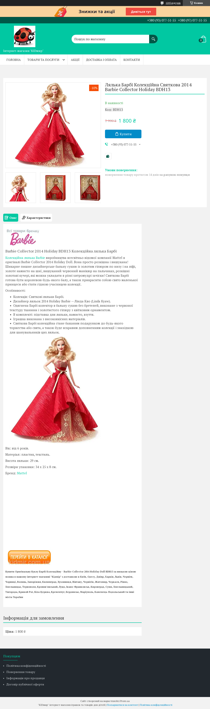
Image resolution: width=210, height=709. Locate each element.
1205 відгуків (173, 3)
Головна (13, 60)
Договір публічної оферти (25, 684)
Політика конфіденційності (26, 666)
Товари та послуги (43, 60)
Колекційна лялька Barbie (25, 257)
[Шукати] (153, 37)
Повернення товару (20, 672)
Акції (75, 60)
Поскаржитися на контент (122, 704)
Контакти (131, 60)
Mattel (22, 473)
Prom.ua (125, 701)
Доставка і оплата (101, 60)
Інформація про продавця (25, 678)
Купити (126, 134)
